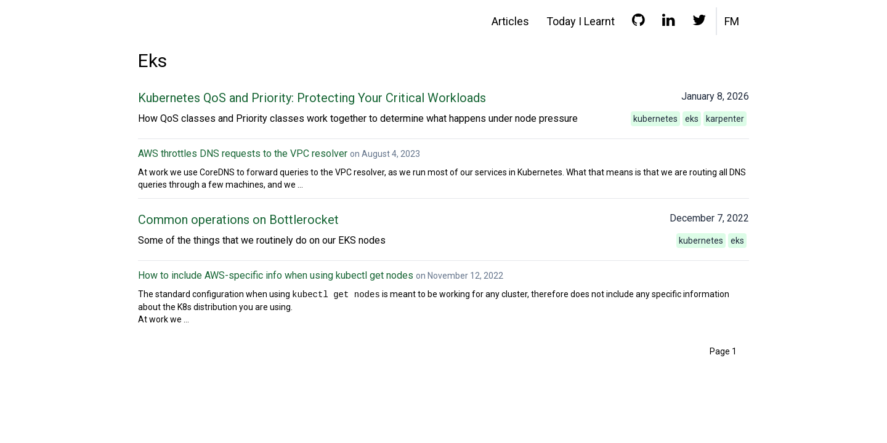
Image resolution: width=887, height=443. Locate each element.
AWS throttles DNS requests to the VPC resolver (242, 153)
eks (692, 119)
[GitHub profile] (638, 22)
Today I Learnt (580, 21)
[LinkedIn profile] (668, 22)
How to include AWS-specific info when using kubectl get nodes (275, 275)
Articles (510, 21)
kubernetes (655, 119)
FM (731, 21)
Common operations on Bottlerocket (238, 219)
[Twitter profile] (699, 22)
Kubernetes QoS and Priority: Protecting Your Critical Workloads (312, 97)
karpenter (725, 119)
